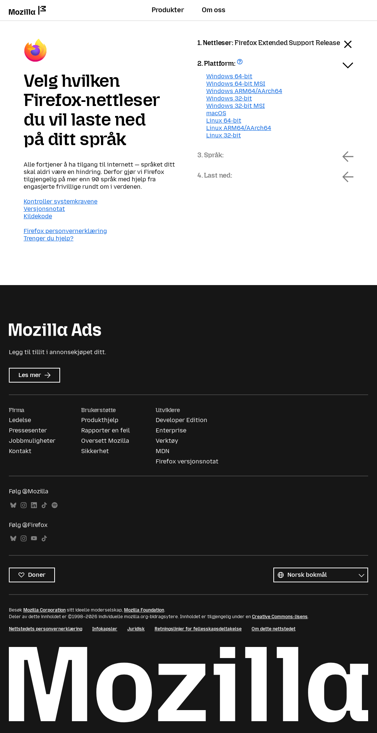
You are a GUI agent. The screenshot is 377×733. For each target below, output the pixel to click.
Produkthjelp (99, 420)
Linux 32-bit (223, 135)
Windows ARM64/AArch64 (244, 91)
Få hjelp (241, 64)
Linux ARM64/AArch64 (238, 127)
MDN (162, 451)
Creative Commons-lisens (280, 616)
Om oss (213, 10)
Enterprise (171, 430)
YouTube (34, 538)
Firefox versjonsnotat (187, 461)
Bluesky (13, 505)
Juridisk (136, 628)
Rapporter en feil (105, 430)
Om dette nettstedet (273, 628)
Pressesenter (28, 430)
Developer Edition (181, 420)
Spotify (54, 505)
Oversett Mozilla (105, 440)
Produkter (168, 10)
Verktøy (167, 440)
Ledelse (20, 420)
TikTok (44, 505)
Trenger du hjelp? (48, 238)
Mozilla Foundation (144, 610)
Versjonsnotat (44, 208)
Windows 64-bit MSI (235, 83)
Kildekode (38, 216)
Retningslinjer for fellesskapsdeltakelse (198, 628)
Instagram (23, 505)
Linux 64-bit (223, 120)
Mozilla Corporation (44, 610)
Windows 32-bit (229, 98)
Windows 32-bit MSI (235, 105)
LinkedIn (34, 505)
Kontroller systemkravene (60, 201)
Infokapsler (104, 628)
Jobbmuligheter (32, 440)
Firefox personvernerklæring (65, 230)
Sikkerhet (95, 451)
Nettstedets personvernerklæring (45, 628)
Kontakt (20, 451)
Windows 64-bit (229, 76)
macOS (216, 113)
